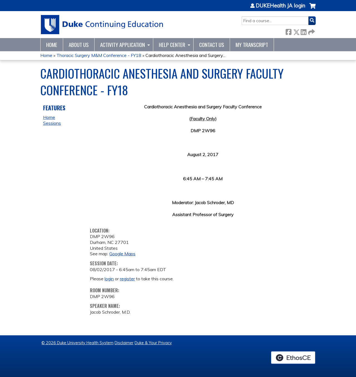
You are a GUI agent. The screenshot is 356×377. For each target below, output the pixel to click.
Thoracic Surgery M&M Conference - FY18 (98, 55)
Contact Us (211, 45)
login (109, 278)
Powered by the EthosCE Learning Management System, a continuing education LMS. (293, 357)
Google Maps (122, 253)
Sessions (52, 123)
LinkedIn (303, 31)
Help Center (172, 45)
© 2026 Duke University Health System (77, 342)
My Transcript (252, 45)
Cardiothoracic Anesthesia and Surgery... (185, 55)
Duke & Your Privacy (153, 342)
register (127, 278)
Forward (311, 31)
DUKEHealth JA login (280, 5)
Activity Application (122, 45)
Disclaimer (124, 342)
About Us (79, 45)
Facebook (288, 31)
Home (51, 45)
